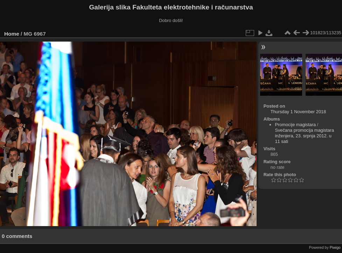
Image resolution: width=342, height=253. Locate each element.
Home (11, 34)
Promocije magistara (295, 124)
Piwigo (335, 247)
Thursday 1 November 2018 (298, 111)
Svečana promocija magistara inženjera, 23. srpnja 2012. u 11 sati (304, 136)
